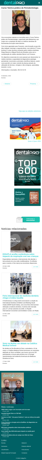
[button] (39, 3)
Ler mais (35, 266)
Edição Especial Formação (8, 453)
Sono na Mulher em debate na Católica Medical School (20, 344)
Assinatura (4, 446)
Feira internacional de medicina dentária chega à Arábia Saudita (21, 297)
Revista (3, 443)
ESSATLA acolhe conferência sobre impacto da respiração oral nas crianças (20, 255)
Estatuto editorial (26, 446)
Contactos (24, 453)
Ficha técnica (25, 449)
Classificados (5, 449)
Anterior (6, 84)
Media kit (24, 443)
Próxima (34, 84)
